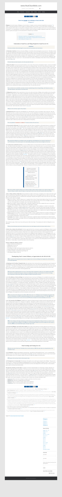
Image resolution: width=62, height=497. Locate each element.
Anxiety (11, 415)
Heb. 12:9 (34, 370)
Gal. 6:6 (19, 316)
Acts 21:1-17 (45, 443)
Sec (28, 16)
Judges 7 (44, 445)
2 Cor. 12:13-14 (33, 308)
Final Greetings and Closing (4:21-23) (24, 38)
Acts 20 (44, 446)
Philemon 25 (10, 381)
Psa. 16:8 (26, 115)
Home (18, 11)
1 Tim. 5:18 (16, 316)
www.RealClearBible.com (31, 5)
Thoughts (22, 415)
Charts (32, 11)
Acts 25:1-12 (45, 435)
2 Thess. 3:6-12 (18, 315)
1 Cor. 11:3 (28, 105)
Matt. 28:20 (40, 132)
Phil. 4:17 (53, 316)
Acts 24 (44, 438)
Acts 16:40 (10, 285)
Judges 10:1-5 (45, 431)
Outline (31, 16)
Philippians (45, 419)
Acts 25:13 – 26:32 (46, 434)
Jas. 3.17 (40, 390)
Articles (35, 11)
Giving (14, 415)
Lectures (39, 11)
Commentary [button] (22, 11)
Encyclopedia (28, 11)
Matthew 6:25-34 (23, 150)
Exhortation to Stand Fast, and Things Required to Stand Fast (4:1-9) (30, 36)
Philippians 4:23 (10, 380)
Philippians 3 (45, 423)
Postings (43, 11)
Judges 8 (44, 437)
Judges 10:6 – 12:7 (46, 430)
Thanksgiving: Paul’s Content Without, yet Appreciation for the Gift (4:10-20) (31, 37)
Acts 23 (44, 439)
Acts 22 (44, 441)
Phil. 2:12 (11, 363)
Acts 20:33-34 (47, 305)
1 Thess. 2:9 (41, 313)
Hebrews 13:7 (12, 235)
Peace (16, 415)
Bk (25, 16)
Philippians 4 (45, 425)
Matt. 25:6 (25, 134)
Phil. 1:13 (32, 353)
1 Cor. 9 (19, 309)
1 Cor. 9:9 (11, 316)
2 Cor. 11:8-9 (14, 309)
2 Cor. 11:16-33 (10, 283)
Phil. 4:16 (11, 308)
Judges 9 (44, 433)
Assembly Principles (46, 449)
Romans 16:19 (24, 207)
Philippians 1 (45, 421)
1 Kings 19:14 (31, 374)
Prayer (19, 415)
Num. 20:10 (10, 373)
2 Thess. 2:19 (12, 59)
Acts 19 (44, 447)
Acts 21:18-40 (45, 442)
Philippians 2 (45, 422)
